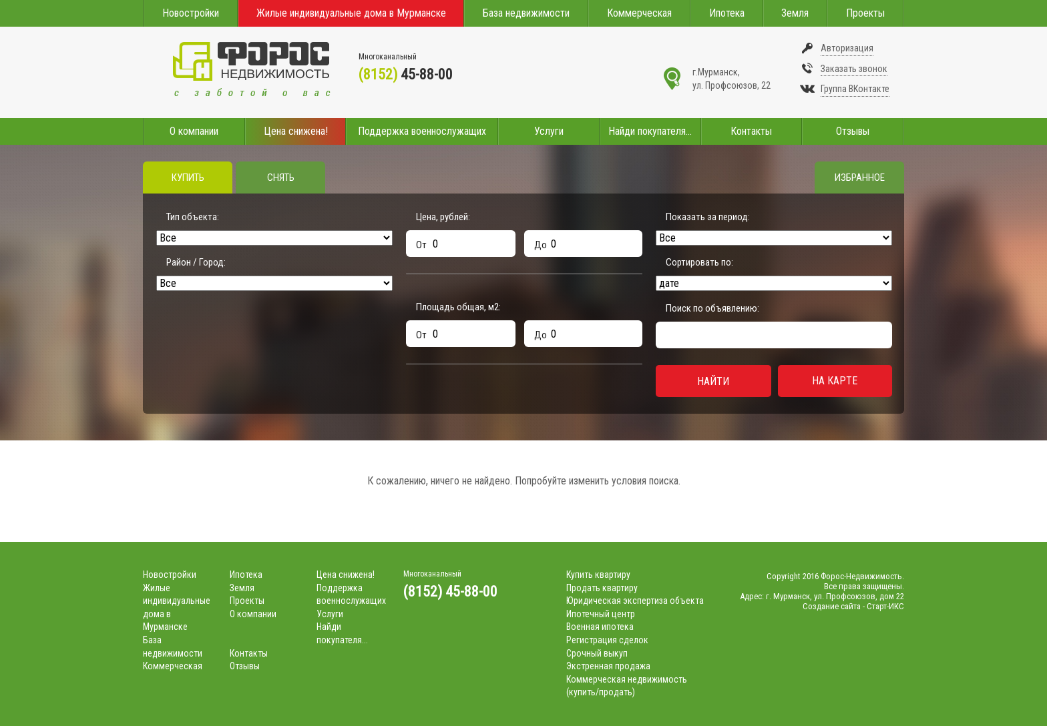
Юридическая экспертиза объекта (635, 600)
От (421, 245)
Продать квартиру (602, 588)
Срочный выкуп (597, 653)
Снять (280, 177)
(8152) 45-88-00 (450, 591)
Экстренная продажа (608, 666)
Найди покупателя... (650, 131)
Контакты (751, 131)
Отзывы (852, 131)
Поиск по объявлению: (712, 308)
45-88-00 (406, 74)
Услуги (549, 131)
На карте (834, 380)
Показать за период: (708, 217)
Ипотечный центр (600, 614)
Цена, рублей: (443, 217)
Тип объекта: (192, 217)
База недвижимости (526, 13)
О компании (194, 131)
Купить (188, 177)
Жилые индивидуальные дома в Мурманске (351, 13)
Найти (713, 381)
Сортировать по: (699, 262)
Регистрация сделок (607, 640)
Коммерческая (639, 13)
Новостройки (190, 13)
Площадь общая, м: (458, 307)
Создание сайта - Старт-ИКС (853, 606)
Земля (795, 13)
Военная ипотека (600, 626)
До (540, 245)
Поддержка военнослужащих (422, 131)
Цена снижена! (296, 131)
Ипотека (727, 13)
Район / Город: (196, 262)
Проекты (865, 13)
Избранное (860, 177)
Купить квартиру (598, 574)
